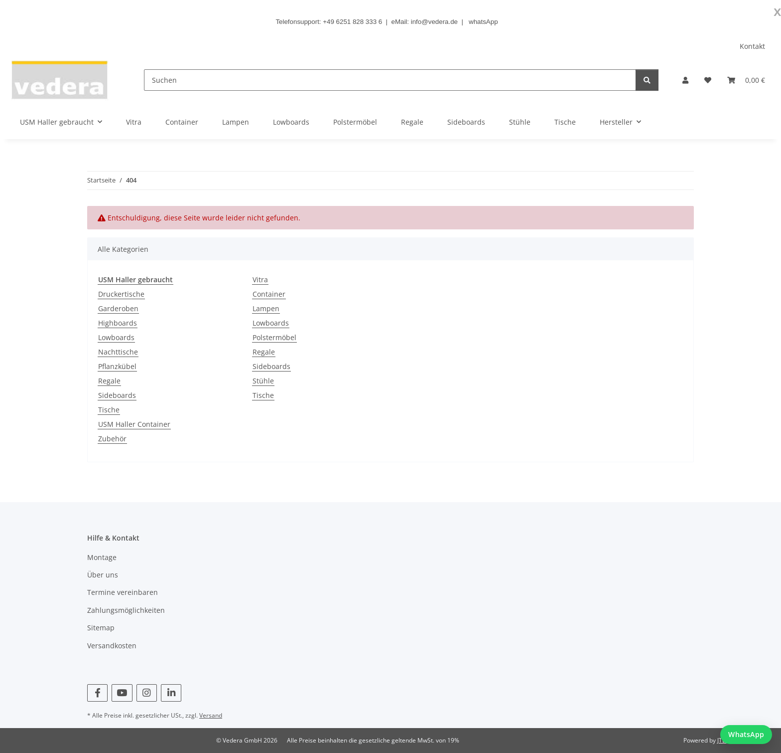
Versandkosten (111, 645)
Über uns (102, 574)
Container (269, 294)
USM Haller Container (134, 424)
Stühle (263, 380)
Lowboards (116, 337)
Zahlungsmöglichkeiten (126, 610)
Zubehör (112, 438)
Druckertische (121, 294)
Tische (109, 409)
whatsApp (483, 21)
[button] (685, 80)
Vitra (260, 279)
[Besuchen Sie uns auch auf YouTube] (122, 693)
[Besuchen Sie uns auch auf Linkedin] (171, 693)
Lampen (266, 308)
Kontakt (752, 46)
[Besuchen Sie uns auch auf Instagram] (146, 693)
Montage (102, 557)
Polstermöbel (274, 337)
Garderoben (118, 308)
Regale (109, 380)
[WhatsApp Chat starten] (746, 734)
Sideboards (117, 395)
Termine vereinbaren (122, 592)
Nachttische (118, 352)
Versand (210, 715)
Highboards (117, 323)
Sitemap (101, 627)
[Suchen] (390, 80)
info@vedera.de (434, 21)
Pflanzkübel (117, 366)
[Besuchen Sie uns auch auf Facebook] (97, 693)
